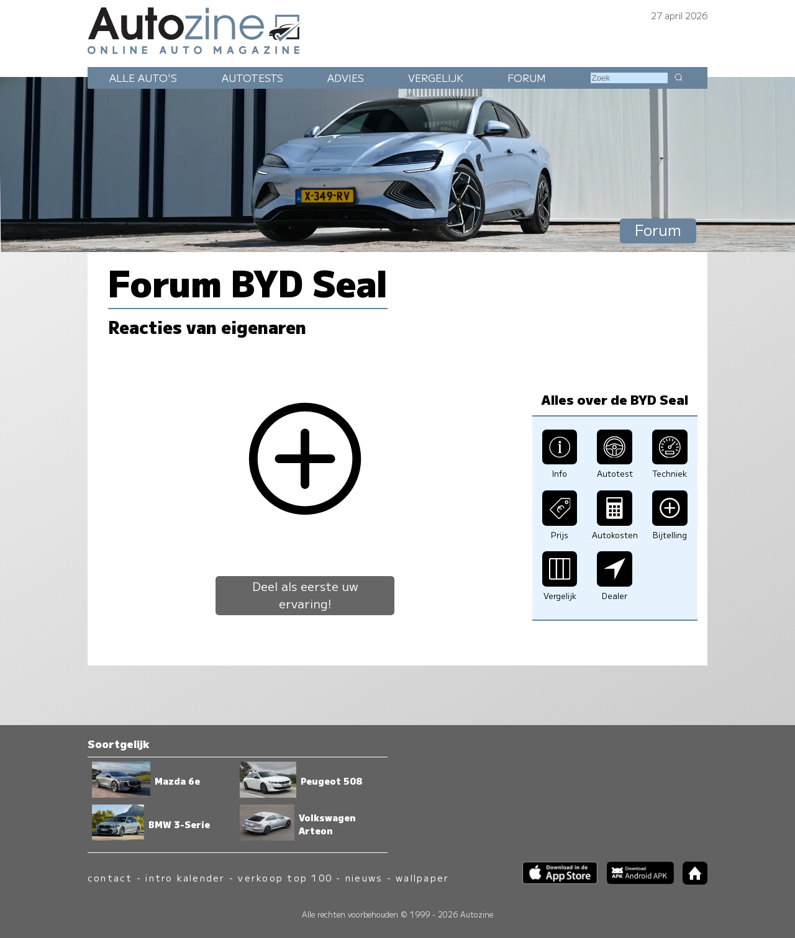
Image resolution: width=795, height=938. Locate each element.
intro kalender (185, 877)
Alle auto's (143, 77)
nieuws (364, 877)
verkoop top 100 (285, 877)
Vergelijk (435, 77)
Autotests (252, 77)
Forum (526, 77)
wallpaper (422, 877)
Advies (345, 77)
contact (110, 877)
